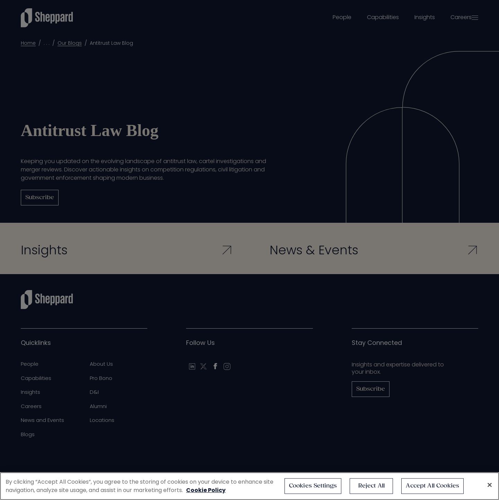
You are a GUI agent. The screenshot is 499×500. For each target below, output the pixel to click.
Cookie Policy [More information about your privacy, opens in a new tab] (206, 490)
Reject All (371, 486)
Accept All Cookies (432, 486)
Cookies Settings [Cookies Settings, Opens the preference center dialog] (313, 486)
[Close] (489, 485)
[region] (249, 486)
